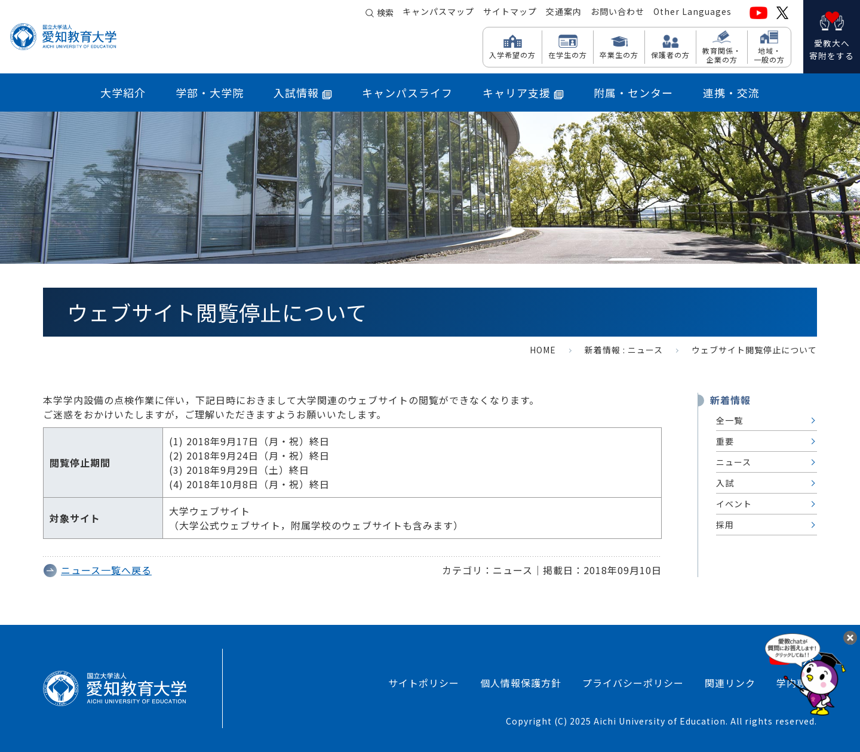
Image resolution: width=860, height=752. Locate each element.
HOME (543, 350)
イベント (734, 504)
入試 (725, 483)
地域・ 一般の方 (769, 54)
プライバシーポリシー (633, 683)
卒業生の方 (619, 54)
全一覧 (729, 420)
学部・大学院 (210, 92)
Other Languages (692, 13)
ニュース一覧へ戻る (106, 570)
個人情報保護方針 (520, 683)
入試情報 (303, 92)
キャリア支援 (523, 92)
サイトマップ (510, 13)
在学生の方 (567, 54)
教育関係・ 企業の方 (721, 54)
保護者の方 (670, 54)
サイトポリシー (423, 683)
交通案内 (564, 13)
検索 (385, 13)
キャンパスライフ (407, 92)
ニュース (645, 350)
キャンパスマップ (438, 13)
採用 (725, 525)
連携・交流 (731, 92)
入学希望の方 (512, 54)
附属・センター (633, 92)
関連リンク (730, 683)
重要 (725, 441)
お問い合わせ (617, 13)
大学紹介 (123, 92)
